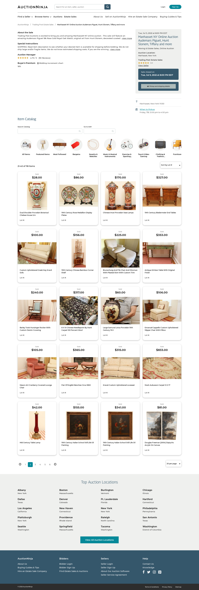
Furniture (177, 154)
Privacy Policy (167, 587)
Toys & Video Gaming (143, 155)
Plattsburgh (25, 517)
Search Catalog (24, 127)
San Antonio (150, 517)
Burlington (107, 490)
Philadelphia (150, 508)
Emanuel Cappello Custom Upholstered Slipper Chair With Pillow (161, 329)
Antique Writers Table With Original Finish (160, 271)
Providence (66, 517)
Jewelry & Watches (93, 155)
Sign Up (175, 7)
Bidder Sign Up (67, 567)
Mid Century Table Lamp (30, 443)
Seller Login (107, 564)
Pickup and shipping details (158, 86)
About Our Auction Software (115, 571)
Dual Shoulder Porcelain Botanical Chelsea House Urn (34, 214)
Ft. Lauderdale (109, 499)
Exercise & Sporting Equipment (127, 156)
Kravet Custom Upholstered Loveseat (119, 385)
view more (127, 38)
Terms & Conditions (152, 587)
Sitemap (178, 587)
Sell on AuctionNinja (115, 16)
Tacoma (105, 526)
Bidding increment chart (50, 63)
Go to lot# (88, 127)
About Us (98, 16)
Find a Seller (25, 16)
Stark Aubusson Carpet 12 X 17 (157, 385)
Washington (150, 526)
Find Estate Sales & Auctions (73, 571)
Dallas (21, 499)
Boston (63, 490)
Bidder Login (66, 564)
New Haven (66, 508)
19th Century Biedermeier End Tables (160, 213)
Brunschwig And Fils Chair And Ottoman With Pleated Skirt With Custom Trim (120, 271)
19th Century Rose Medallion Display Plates (76, 214)
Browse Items (43, 16)
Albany (22, 490)
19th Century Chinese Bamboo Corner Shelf (77, 271)
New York (106, 508)
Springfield (65, 526)
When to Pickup (147, 109)
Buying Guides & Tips (170, 16)
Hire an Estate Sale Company (142, 16)
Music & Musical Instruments (110, 155)
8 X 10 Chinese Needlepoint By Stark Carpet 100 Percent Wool (76, 329)
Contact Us (148, 564)
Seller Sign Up (108, 567)
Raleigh (105, 517)
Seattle (22, 526)
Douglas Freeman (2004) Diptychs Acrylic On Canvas (159, 444)
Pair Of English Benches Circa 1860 (76, 385)
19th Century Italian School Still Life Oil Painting (77, 444)
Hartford (148, 499)
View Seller (143, 65)
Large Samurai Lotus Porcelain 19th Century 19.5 (118, 329)
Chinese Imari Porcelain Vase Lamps (118, 213)
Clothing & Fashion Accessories (160, 156)
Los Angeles (25, 508)
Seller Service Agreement (114, 575)
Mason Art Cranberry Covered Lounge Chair (36, 386)
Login (163, 7)
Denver (63, 499)
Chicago (147, 490)
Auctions (57, 16)
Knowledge (148, 567)
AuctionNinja (23, 25)
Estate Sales (70, 16)
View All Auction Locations (99, 540)
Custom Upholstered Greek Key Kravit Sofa (36, 271)
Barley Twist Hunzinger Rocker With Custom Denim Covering (35, 329)
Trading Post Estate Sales (42, 25)
